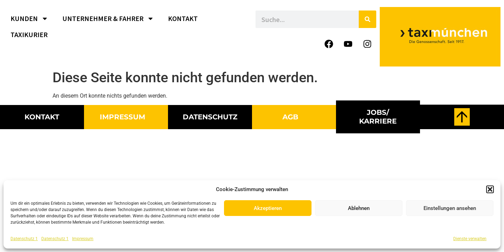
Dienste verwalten (469, 238)
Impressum (82, 238)
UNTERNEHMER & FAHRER (108, 19)
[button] (489, 189)
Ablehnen (359, 208)
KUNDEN (29, 19)
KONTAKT (183, 18)
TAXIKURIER (29, 34)
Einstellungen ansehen (450, 208)
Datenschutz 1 (24, 238)
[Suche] (367, 19)
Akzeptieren (268, 208)
